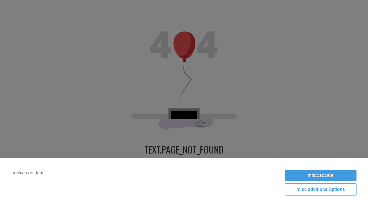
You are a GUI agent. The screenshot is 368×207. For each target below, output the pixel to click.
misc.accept (321, 175)
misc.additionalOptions (320, 189)
